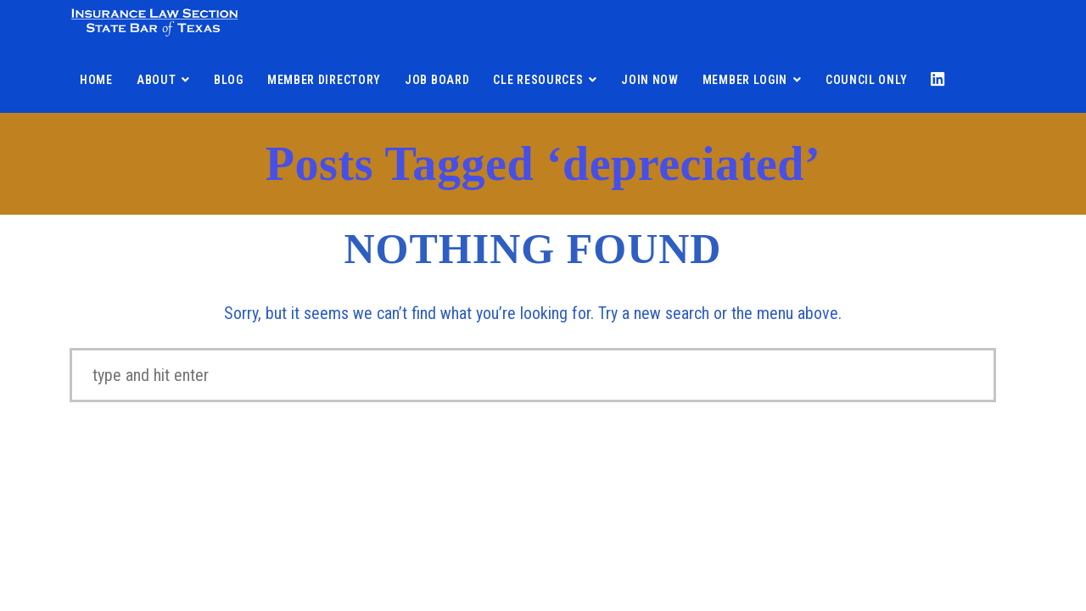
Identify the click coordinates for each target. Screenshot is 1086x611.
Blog (229, 80)
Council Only (866, 80)
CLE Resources (538, 80)
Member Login (745, 80)
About (156, 80)
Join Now (650, 80)
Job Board (437, 80)
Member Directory (324, 80)
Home (96, 80)
